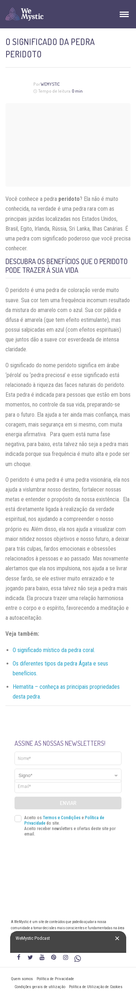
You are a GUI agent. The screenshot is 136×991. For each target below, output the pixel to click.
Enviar (68, 803)
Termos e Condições (62, 817)
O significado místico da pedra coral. (54, 650)
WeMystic (50, 84)
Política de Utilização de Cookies (96, 986)
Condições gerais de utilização (40, 986)
